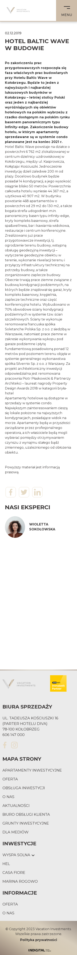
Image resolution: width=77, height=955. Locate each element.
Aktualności (16, 805)
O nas (8, 797)
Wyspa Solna (16, 855)
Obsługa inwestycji (23, 788)
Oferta (10, 779)
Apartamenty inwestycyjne (32, 770)
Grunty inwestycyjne (25, 823)
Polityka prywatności (38, 940)
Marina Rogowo (20, 881)
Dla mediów (15, 832)
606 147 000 (13, 735)
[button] (66, 10)
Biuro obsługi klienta (26, 814)
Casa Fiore (13, 872)
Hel (6, 864)
